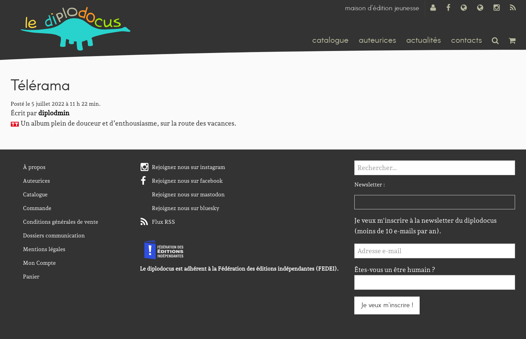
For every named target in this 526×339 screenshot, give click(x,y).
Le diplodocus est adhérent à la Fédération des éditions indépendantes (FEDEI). (239, 268)
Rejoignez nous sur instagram (188, 167)
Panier (31, 276)
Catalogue (35, 194)
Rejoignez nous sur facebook (187, 181)
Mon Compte (39, 263)
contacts (466, 40)
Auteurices (36, 181)
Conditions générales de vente (60, 222)
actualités (423, 40)
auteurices (377, 40)
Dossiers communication (54, 235)
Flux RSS (163, 222)
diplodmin (53, 113)
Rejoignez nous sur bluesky (185, 208)
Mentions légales (44, 249)
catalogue (330, 40)
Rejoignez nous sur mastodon (188, 194)
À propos (34, 167)
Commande (37, 208)
